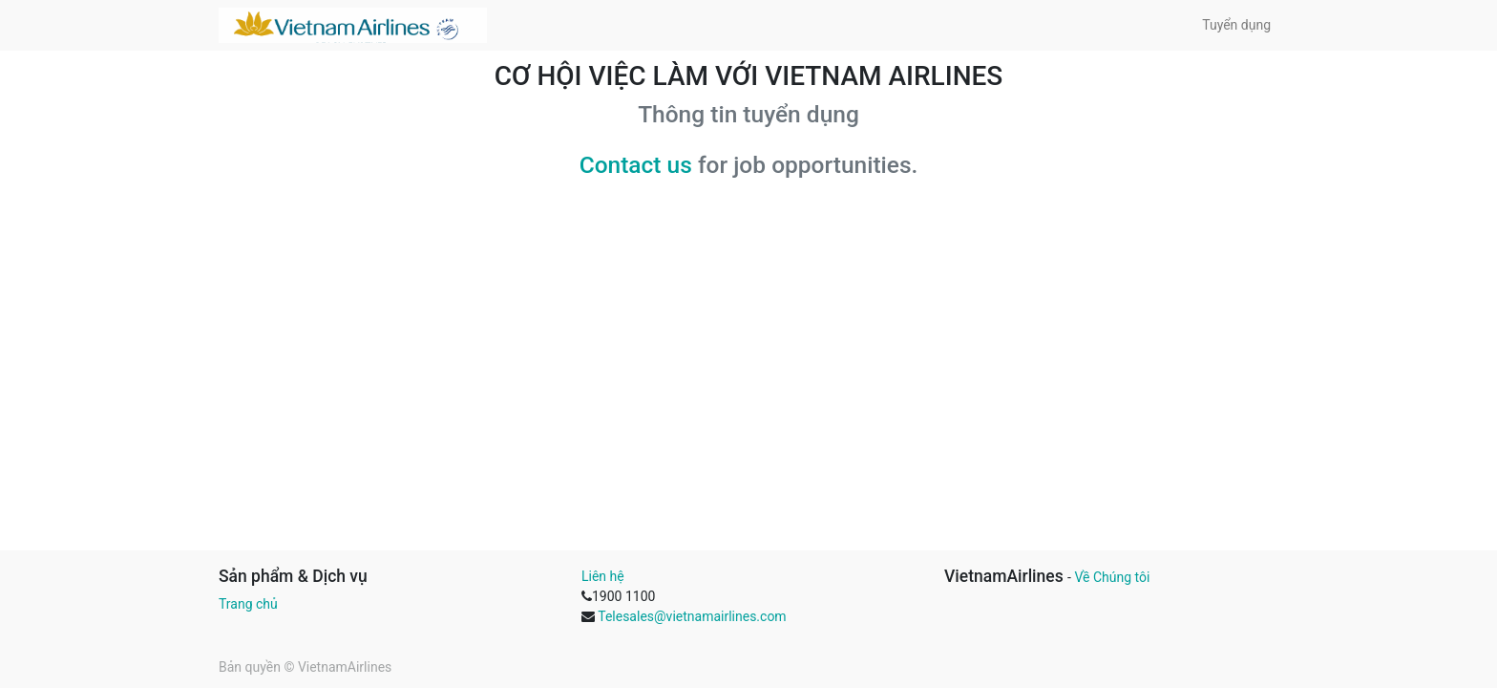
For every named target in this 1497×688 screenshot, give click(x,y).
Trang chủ (248, 604)
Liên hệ (602, 576)
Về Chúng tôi (1111, 577)
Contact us (636, 165)
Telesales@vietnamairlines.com (692, 616)
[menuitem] (1236, 25)
